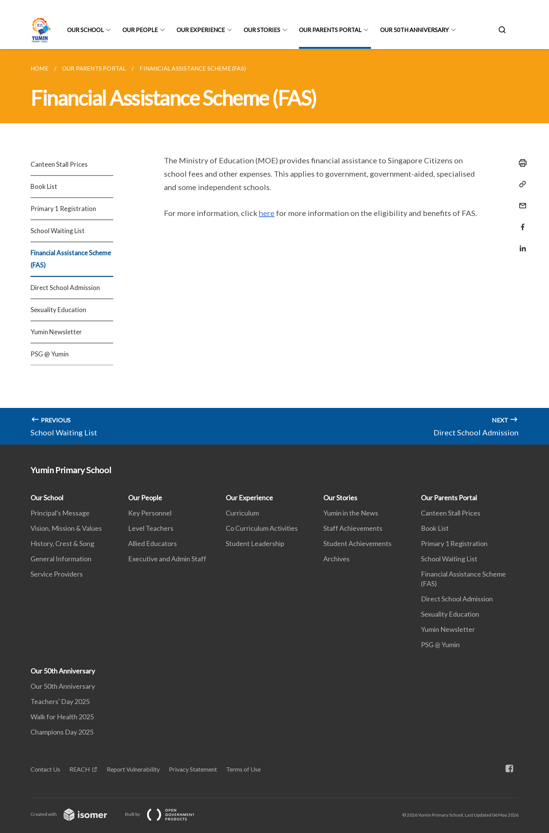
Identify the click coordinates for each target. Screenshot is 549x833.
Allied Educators (152, 543)
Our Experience (201, 29)
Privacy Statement (193, 769)
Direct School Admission (65, 288)
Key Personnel (150, 513)
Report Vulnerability (133, 769)
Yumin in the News (350, 513)
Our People (140, 29)
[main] (274, 247)
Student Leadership (255, 543)
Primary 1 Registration (63, 209)
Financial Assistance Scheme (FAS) (70, 259)
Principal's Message (60, 513)
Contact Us (45, 769)
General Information (61, 558)
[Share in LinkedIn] (520, 243)
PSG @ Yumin (49, 354)
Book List (43, 186)
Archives (336, 558)
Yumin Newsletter (56, 332)
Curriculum (242, 513)
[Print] (520, 163)
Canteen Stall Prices (59, 164)
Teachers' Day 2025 (60, 701)
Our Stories (262, 29)
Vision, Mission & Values (66, 528)
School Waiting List (57, 231)
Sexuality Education (58, 310)
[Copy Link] (520, 184)
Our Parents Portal (330, 29)
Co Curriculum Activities (262, 528)
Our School (85, 29)
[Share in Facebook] (520, 222)
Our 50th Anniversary (414, 29)
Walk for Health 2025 (62, 716)
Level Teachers (150, 528)
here (266, 213)
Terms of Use (243, 769)
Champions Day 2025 (61, 732)
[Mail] (520, 201)
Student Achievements (357, 543)
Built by (166, 814)
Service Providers (56, 574)
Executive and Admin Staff (167, 558)
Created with (74, 814)
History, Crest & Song (62, 543)
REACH (79, 769)
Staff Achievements (352, 528)
